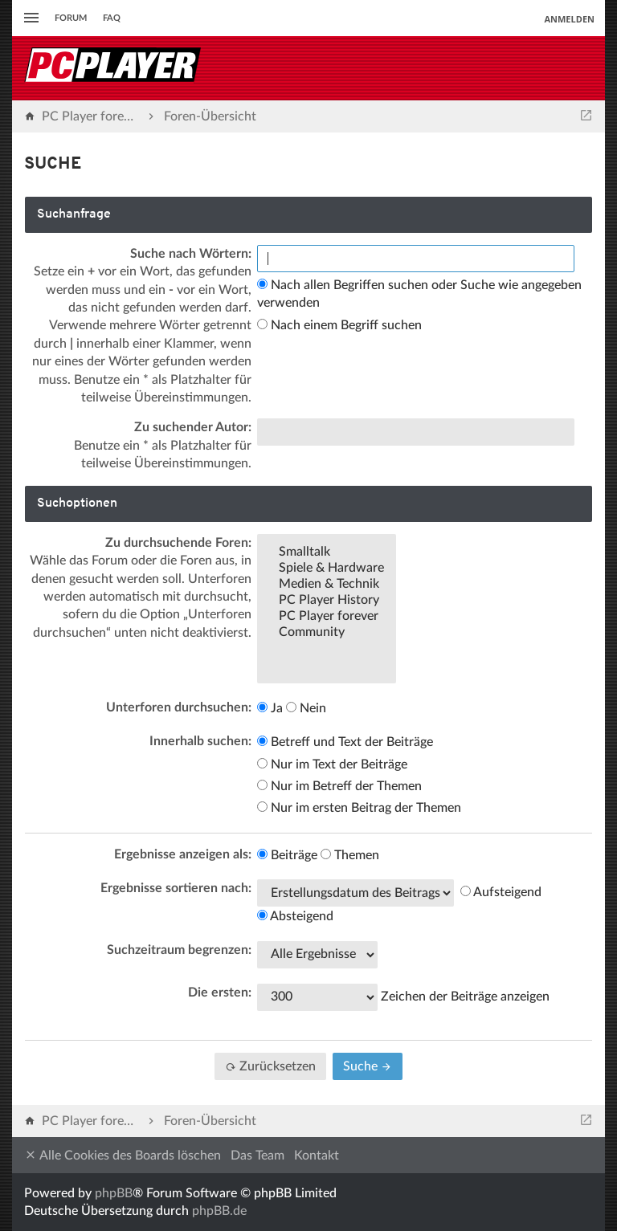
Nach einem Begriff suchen (339, 325)
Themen (350, 855)
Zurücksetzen (270, 1066)
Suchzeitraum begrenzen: (179, 950)
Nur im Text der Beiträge (332, 764)
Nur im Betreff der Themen (339, 786)
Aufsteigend (500, 892)
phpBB (114, 1193)
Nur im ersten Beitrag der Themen (359, 807)
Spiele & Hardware (327, 568)
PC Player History (327, 601)
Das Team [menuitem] (257, 1155)
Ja (270, 708)
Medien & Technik (327, 585)
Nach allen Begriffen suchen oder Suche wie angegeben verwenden (419, 294)
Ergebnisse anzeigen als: (182, 854)
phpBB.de (219, 1211)
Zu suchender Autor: (192, 427)
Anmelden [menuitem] (569, 19)
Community (327, 633)
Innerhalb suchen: (200, 741)
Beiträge (287, 855)
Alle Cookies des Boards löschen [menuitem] (122, 1155)
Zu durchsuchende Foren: (178, 542)
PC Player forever (327, 617)
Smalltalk (327, 552)
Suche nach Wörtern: (190, 253)
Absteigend (295, 916)
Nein (306, 708)
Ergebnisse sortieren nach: (175, 888)
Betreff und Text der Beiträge (345, 742)
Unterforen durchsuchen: (178, 707)
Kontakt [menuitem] (316, 1155)
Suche (367, 1066)
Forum (71, 18)
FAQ (112, 18)
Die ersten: (219, 992)
